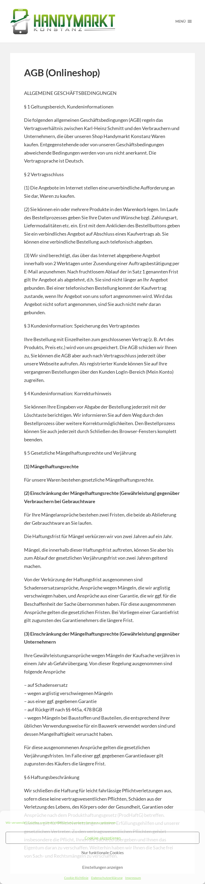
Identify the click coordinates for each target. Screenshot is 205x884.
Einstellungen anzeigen (102, 867)
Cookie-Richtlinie (76, 878)
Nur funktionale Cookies (102, 852)
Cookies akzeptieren (103, 837)
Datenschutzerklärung (107, 878)
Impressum (133, 878)
